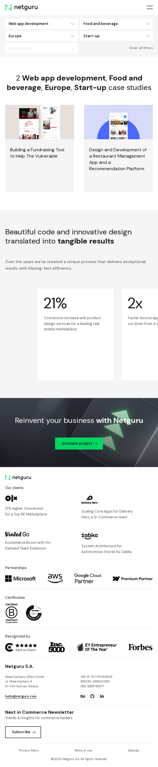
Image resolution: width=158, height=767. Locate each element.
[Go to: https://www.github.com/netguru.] (92, 696)
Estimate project (79, 443)
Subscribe (24, 732)
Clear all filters (141, 48)
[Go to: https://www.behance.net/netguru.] (82, 696)
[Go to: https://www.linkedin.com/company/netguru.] (101, 696)
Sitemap (133, 750)
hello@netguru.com (20, 696)
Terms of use (83, 750)
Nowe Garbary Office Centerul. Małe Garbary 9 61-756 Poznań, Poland (24, 681)
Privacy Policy (29, 750)
